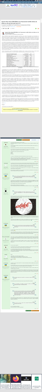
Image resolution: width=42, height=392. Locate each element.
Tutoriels (7, 0)
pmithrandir (6, 142)
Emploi (23, 0)
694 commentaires (19, 26)
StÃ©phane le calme (12, 26)
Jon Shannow (6, 223)
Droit (29, 0)
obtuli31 (6, 254)
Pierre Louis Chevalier (5, 236)
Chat (15, 0)
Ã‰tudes (26, 0)
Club (31, 0)
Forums (4, 0)
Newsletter (19, 0)
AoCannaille (6, 163)
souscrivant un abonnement (18, 109)
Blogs (13, 0)
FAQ (10, 0)
